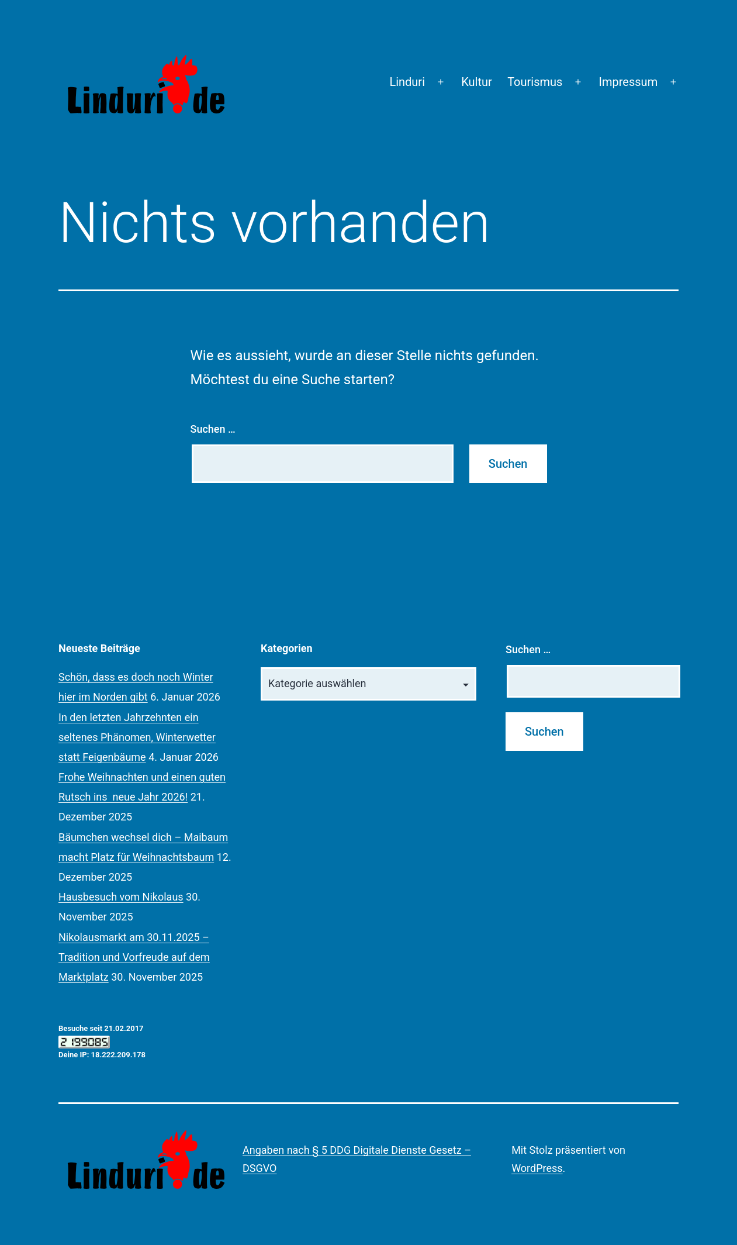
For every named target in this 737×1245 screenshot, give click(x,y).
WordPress (536, 1168)
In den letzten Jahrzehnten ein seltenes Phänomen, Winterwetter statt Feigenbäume (137, 737)
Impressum (628, 82)
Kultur (476, 82)
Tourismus (534, 82)
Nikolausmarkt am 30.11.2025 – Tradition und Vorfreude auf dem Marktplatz (134, 957)
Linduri (407, 82)
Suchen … (213, 429)
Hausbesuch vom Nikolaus (121, 897)
